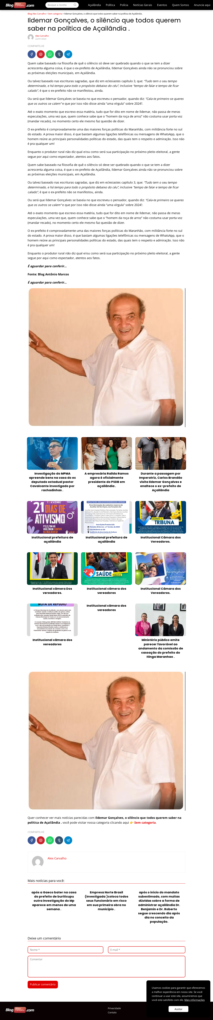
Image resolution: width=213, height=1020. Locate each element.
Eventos (162, 5)
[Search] (75, 4)
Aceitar (178, 1009)
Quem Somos (180, 5)
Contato (112, 1012)
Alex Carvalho (42, 35)
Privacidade (114, 1008)
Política (110, 5)
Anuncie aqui (202, 5)
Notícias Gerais (142, 5)
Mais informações (194, 1000)
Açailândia (94, 5)
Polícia (124, 5)
